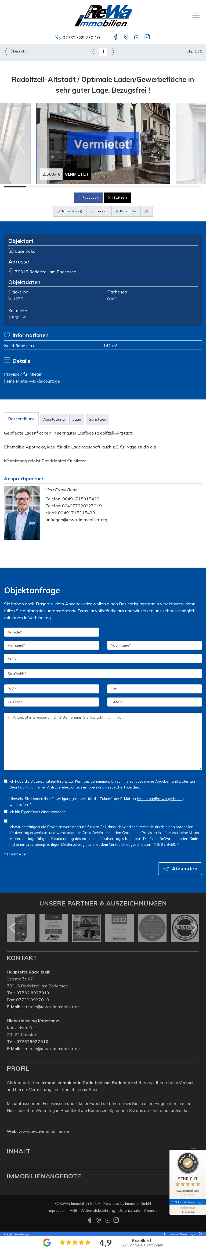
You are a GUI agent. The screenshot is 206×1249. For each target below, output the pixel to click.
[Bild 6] (125, 186)
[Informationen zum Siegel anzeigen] (187, 1210)
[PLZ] (51, 688)
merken (99, 211)
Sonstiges (97, 419)
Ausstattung (53, 419)
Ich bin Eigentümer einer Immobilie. (35, 811)
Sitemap (150, 1210)
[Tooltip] (199, 1234)
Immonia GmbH (138, 1203)
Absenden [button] (184, 868)
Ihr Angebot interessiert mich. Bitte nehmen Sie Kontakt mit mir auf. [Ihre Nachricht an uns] (103, 741)
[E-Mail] (154, 702)
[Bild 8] (169, 186)
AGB (73, 1210)
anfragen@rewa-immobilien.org (76, 519)
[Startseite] (103, 15)
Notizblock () (69, 211)
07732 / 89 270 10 (81, 37)
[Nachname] (154, 645)
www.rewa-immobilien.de (44, 1131)
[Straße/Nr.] (103, 673)
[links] (93, 51)
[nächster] (193, 927)
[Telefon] (51, 702)
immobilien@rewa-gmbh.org (160, 798)
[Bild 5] (103, 186)
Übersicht (15, 51)
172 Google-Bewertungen (142, 1245)
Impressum (58, 1210)
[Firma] (103, 658)
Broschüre (126, 211)
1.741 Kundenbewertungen (187, 1202)
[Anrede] (51, 632)
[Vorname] (51, 645)
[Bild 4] (81, 186)
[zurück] (13, 927)
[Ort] (154, 688)
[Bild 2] (37, 186)
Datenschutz (129, 1210)
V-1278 (15, 298)
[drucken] (146, 211)
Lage (77, 419)
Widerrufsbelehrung (98, 1210)
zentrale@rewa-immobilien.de (50, 1006)
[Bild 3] (59, 186)
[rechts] (113, 51)
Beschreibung (21, 418)
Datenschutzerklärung (49, 781)
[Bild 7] (147, 186)
